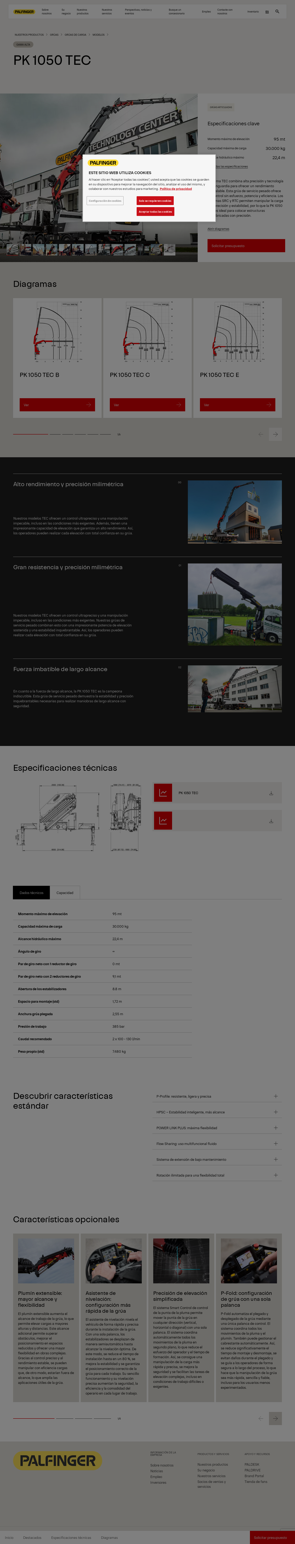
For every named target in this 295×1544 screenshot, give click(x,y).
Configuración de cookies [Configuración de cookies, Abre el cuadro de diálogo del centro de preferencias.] (105, 200)
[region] (149, 188)
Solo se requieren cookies (155, 200)
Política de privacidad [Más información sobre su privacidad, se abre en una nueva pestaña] (176, 188)
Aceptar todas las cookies (155, 211)
